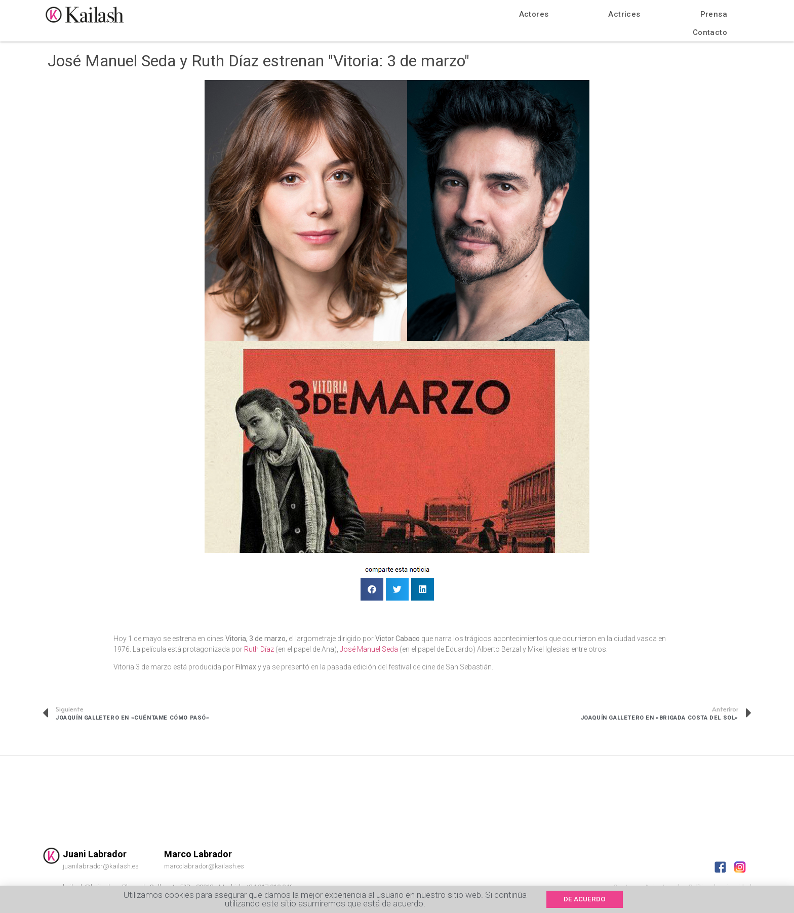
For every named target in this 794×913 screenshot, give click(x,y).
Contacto (710, 32)
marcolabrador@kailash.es (204, 866)
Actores (534, 14)
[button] (587, 899)
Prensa (713, 14)
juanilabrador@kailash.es (101, 866)
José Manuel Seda (369, 649)
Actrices (624, 14)
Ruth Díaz (259, 649)
